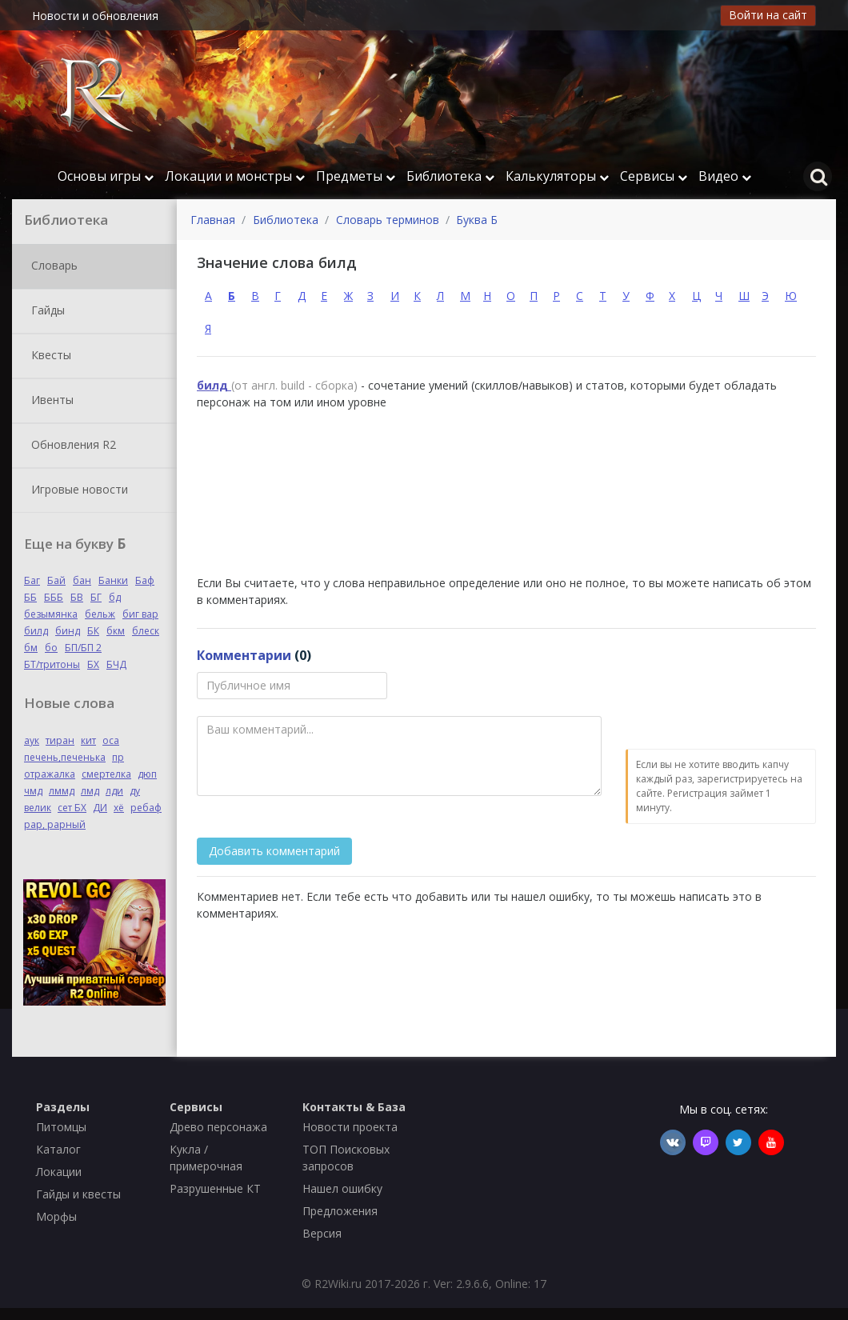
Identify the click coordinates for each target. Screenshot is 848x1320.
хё (119, 807)
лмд (90, 791)
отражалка (49, 774)
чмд (33, 791)
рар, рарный (55, 824)
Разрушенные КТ (215, 1188)
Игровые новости (76, 490)
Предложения (340, 1210)
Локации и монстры (235, 176)
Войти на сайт (768, 14)
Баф (144, 580)
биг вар (140, 614)
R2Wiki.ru (338, 1283)
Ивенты (49, 401)
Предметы (355, 176)
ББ (30, 597)
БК (93, 631)
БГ (96, 597)
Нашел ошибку (342, 1188)
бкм (115, 631)
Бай (56, 580)
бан (82, 580)
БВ (76, 597)
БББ (53, 597)
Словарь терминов (387, 219)
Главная (212, 219)
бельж (100, 614)
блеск (145, 631)
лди (114, 791)
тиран (60, 740)
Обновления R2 (70, 445)
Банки (113, 580)
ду (135, 791)
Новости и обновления (95, 15)
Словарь (51, 266)
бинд (67, 631)
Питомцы (61, 1126)
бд (115, 597)
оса (110, 740)
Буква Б (477, 219)
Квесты (48, 356)
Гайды (45, 311)
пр (118, 757)
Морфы (56, 1216)
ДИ (100, 807)
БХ (93, 664)
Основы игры (106, 176)
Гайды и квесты (78, 1194)
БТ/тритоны (52, 664)
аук (31, 740)
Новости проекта (350, 1126)
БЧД (116, 664)
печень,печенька (65, 757)
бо (51, 647)
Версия (322, 1233)
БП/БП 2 (83, 647)
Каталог (58, 1149)
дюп (147, 774)
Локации (59, 1171)
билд (36, 631)
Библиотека (450, 176)
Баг (32, 580)
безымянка (51, 614)
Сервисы (653, 176)
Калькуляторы (557, 176)
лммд (61, 791)
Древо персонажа (218, 1126)
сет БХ (72, 807)
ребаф (146, 807)
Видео (724, 176)
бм (31, 647)
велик (37, 807)
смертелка (106, 774)
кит (88, 740)
